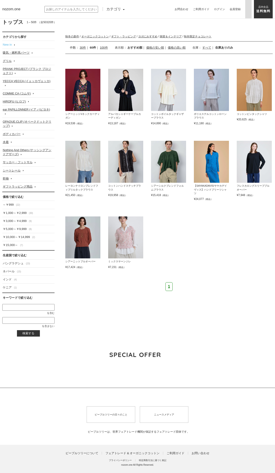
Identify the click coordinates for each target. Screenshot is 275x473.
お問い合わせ (200, 453)
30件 (83, 47)
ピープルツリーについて (82, 453)
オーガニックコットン (95, 36)
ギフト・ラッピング (123, 36)
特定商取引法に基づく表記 (152, 460)
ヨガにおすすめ (147, 36)
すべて (206, 47)
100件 (104, 47)
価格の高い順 (177, 47)
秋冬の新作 (72, 36)
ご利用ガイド (175, 453)
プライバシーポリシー (120, 460)
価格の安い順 (155, 47)
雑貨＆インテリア (171, 36)
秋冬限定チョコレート (198, 36)
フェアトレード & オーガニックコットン (132, 453)
